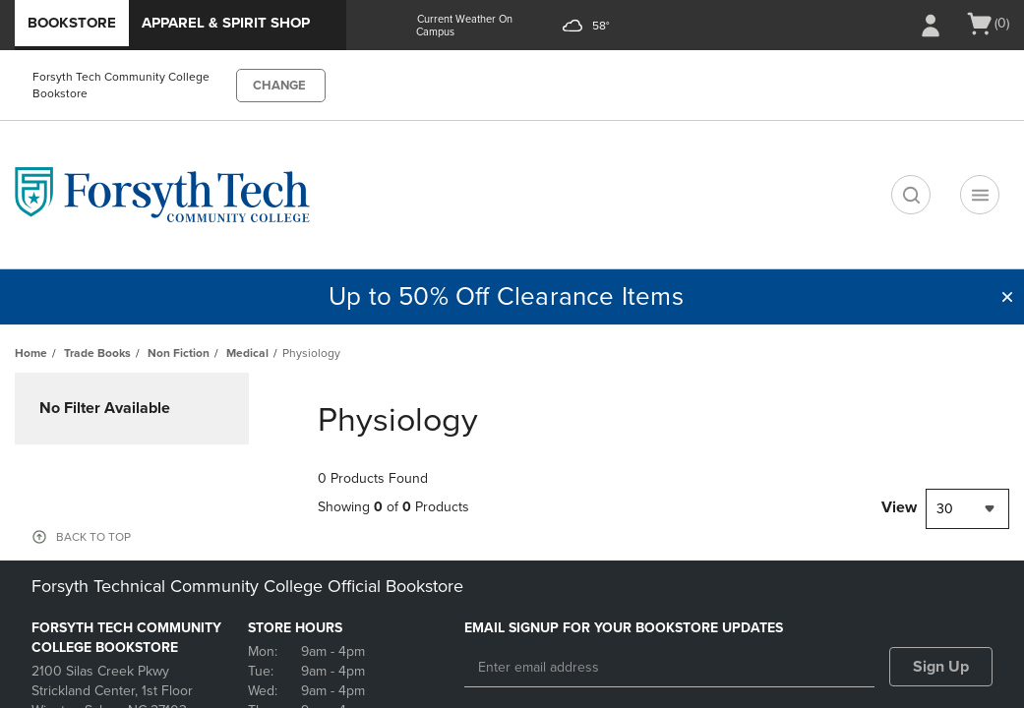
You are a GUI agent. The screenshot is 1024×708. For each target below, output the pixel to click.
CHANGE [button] (279, 85)
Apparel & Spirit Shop (226, 22)
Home (31, 353)
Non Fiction (179, 353)
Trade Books (97, 353)
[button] (1007, 297)
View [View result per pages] (899, 507)
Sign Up (941, 667)
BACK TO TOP (93, 537)
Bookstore (72, 22)
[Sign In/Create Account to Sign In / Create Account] (930, 25)
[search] (911, 194)
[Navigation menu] (979, 194)
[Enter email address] (669, 667)
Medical (247, 353)
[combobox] (967, 509)
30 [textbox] (944, 509)
